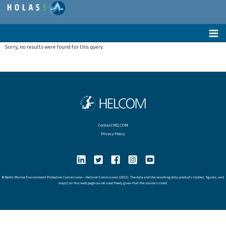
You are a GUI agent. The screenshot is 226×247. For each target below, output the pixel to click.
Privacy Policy (113, 133)
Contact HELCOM (113, 125)
